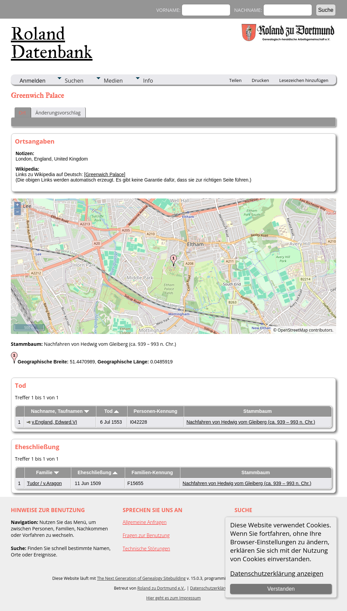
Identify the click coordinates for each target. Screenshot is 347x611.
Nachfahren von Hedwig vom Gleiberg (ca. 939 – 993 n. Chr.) (250, 422)
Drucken (260, 80)
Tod (111, 411)
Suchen (74, 80)
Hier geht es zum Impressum (173, 598)
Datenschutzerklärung (211, 588)
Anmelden (32, 80)
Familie (47, 472)
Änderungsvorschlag (58, 112)
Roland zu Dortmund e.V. (161, 588)
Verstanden (281, 589)
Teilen (235, 80)
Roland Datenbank (52, 42)
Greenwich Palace (104, 174)
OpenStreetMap (293, 330)
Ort (22, 112)
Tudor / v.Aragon (44, 483)
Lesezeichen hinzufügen (303, 80)
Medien (113, 80)
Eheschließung (98, 472)
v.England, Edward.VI (54, 422)
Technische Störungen (146, 548)
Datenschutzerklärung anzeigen (276, 573)
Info (148, 80)
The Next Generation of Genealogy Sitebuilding (141, 578)
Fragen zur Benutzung (146, 535)
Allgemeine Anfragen (145, 522)
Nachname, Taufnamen (60, 411)
